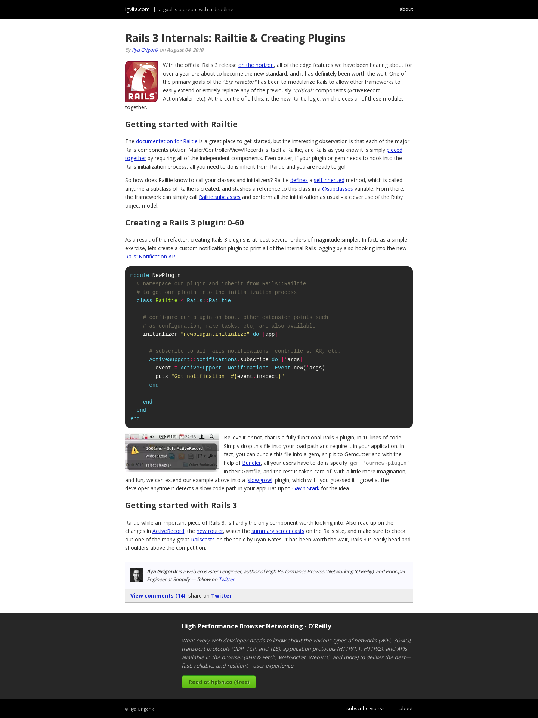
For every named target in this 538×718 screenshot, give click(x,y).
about (406, 9)
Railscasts (203, 539)
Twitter (226, 579)
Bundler (251, 462)
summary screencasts (277, 530)
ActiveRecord (168, 530)
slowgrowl (260, 479)
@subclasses (337, 188)
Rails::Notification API (151, 256)
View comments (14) (157, 595)
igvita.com (137, 9)
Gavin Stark (305, 487)
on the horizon (256, 64)
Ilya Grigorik (145, 49)
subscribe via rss (365, 708)
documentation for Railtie (167, 141)
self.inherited (329, 180)
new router (210, 530)
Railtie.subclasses (220, 196)
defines (299, 180)
